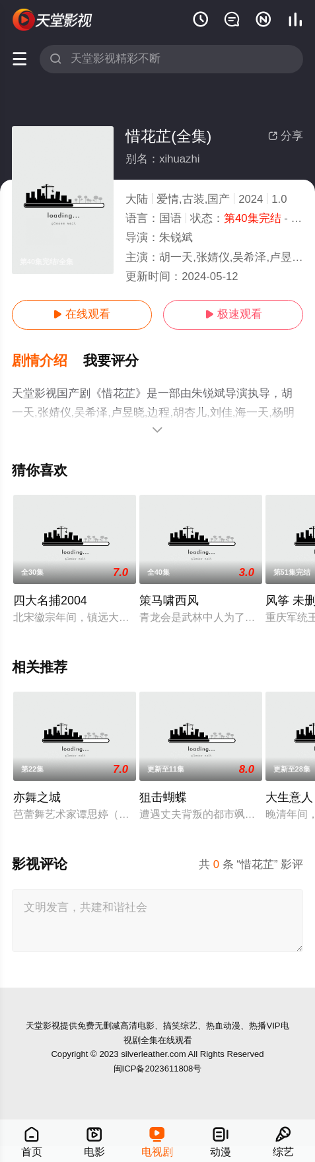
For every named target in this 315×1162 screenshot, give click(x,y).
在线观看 (81, 314)
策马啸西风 (169, 600)
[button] (47, 361)
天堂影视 (43, 1026)
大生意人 (289, 797)
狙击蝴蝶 (163, 797)
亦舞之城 (37, 797)
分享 (285, 135)
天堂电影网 (53, 19)
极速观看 (233, 314)
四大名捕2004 (50, 600)
